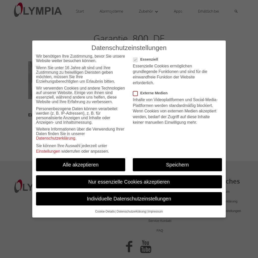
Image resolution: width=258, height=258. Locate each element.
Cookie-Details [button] (105, 209)
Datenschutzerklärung (55, 136)
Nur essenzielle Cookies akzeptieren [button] (129, 180)
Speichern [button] (177, 163)
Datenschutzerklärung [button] (131, 209)
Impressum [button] (155, 209)
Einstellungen (48, 149)
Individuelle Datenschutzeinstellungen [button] (129, 197)
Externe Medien (152, 91)
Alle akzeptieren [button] (81, 163)
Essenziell (148, 57)
